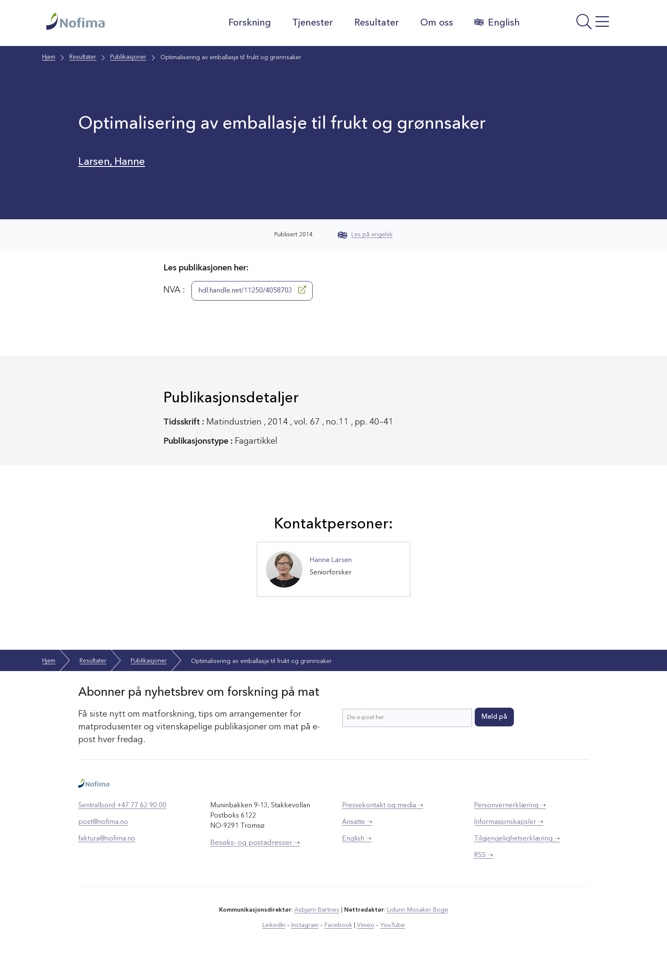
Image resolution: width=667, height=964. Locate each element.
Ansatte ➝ (357, 822)
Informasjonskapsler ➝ (508, 822)
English (496, 22)
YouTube (391, 925)
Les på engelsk (365, 235)
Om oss (435, 23)
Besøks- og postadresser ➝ (255, 842)
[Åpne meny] (574, 25)
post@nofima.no (103, 822)
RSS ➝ (483, 855)
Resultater (375, 23)
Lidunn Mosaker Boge (417, 910)
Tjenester (311, 23)
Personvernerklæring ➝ (510, 805)
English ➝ (356, 838)
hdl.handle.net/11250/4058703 (252, 290)
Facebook (338, 925)
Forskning (249, 23)
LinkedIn (275, 925)
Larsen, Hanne (112, 162)
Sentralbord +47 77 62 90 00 (122, 805)
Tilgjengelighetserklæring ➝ (517, 838)
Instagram (305, 925)
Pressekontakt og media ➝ (382, 805)
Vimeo (364, 925)
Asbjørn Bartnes (317, 910)
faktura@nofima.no (106, 838)
